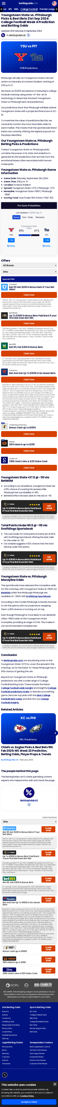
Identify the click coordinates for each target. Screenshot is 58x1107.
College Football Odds (38, 1015)
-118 (47, 240)
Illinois (4, 1050)
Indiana (5, 1060)
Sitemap (5, 1038)
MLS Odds (33, 1025)
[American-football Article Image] (28, 728)
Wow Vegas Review (37, 1053)
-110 (11, 240)
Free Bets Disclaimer (9, 1035)
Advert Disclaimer (49, 817)
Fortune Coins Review (38, 1060)
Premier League (48, 9)
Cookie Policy (7, 1032)
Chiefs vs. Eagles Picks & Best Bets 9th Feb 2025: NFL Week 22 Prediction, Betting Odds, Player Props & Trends (27, 750)
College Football (29, 9)
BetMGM (5, 592)
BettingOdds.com (13, 660)
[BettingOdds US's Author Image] (29, 792)
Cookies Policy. (27, 1096)
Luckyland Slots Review (38, 1063)
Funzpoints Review (37, 1057)
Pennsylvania (7, 1047)
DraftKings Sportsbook (38, 596)
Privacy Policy (7, 1028)
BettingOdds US (17, 35)
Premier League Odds (38, 1028)
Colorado (5, 1057)
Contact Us (6, 1018)
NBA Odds (33, 1018)
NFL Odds (33, 1011)
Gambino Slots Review (38, 1050)
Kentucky (5, 1053)
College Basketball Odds (39, 1021)
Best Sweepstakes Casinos (40, 1047)
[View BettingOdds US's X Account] (28, 35)
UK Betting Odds (8, 1021)
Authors (5, 1015)
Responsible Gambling (11, 1025)
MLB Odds (33, 1032)
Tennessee (6, 1063)
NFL (10, 9)
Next (55, 733)
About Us (5, 1011)
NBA (16, 9)
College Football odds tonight (17, 688)
